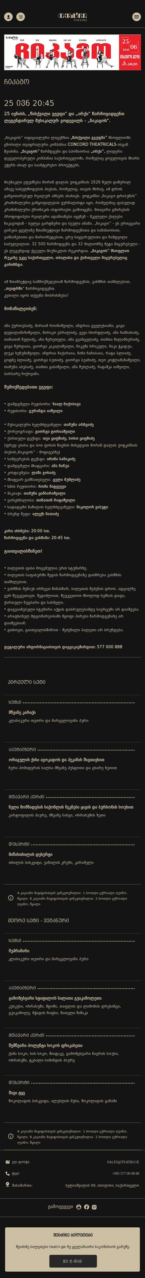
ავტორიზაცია (20, 17)
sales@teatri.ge (123, 1162)
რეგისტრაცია (8, 17)
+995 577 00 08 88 (125, 1173)
